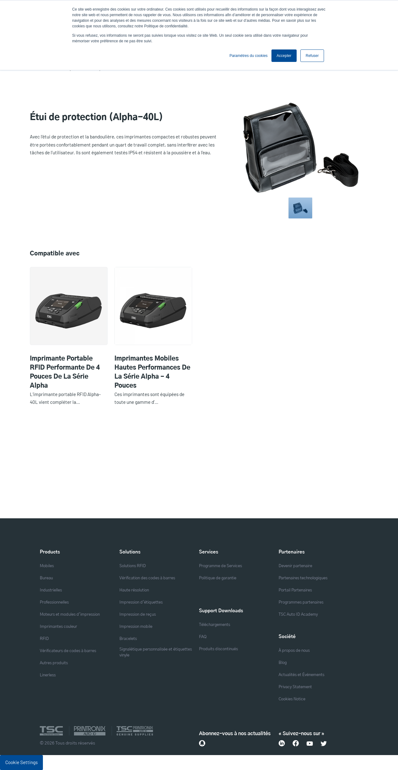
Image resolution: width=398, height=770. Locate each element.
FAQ (202, 637)
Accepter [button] (284, 56)
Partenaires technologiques (303, 578)
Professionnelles (54, 602)
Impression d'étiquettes (141, 602)
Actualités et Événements (301, 675)
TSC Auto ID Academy (298, 615)
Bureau (46, 578)
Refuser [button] (312, 56)
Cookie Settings (21, 762)
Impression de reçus (137, 615)
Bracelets (128, 639)
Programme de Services (220, 566)
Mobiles (47, 566)
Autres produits (54, 663)
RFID (44, 639)
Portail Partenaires (295, 590)
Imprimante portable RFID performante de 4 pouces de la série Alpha (65, 372)
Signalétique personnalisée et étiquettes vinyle (155, 652)
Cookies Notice (292, 699)
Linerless (48, 675)
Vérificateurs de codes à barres (68, 651)
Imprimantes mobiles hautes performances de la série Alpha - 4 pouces (152, 372)
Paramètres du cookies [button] (248, 56)
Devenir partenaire (295, 566)
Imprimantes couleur (58, 627)
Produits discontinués (218, 649)
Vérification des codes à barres (147, 578)
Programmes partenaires (301, 602)
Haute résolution (134, 590)
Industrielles (51, 590)
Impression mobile (135, 627)
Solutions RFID (132, 566)
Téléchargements (214, 625)
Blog (283, 663)
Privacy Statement (295, 687)
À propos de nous (294, 651)
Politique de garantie (217, 578)
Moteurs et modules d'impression (70, 615)
